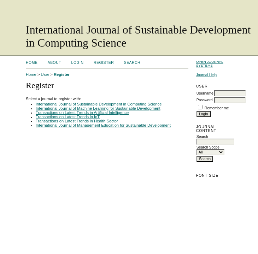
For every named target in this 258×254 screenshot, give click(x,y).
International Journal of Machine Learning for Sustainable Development (98, 108)
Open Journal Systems (209, 63)
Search (132, 63)
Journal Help (206, 75)
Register (104, 63)
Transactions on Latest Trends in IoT (68, 117)
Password (205, 100)
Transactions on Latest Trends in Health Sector (77, 121)
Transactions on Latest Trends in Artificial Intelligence (82, 112)
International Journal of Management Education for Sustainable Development (103, 125)
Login (77, 63)
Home (31, 63)
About (54, 63)
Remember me (217, 108)
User (45, 74)
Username (205, 93)
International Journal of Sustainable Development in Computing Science (99, 104)
